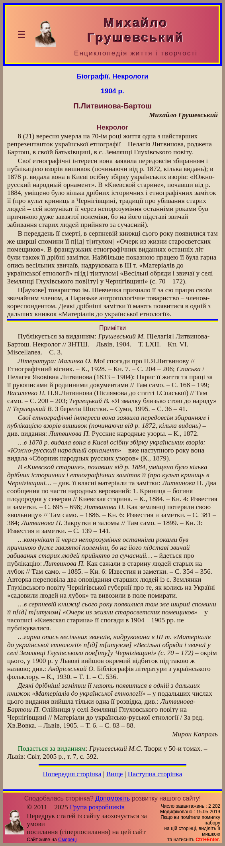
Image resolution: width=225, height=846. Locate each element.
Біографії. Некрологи (112, 76)
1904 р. (112, 91)
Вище (114, 774)
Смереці (67, 839)
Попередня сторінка (72, 774)
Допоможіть (112, 798)
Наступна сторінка (155, 774)
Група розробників (97, 807)
